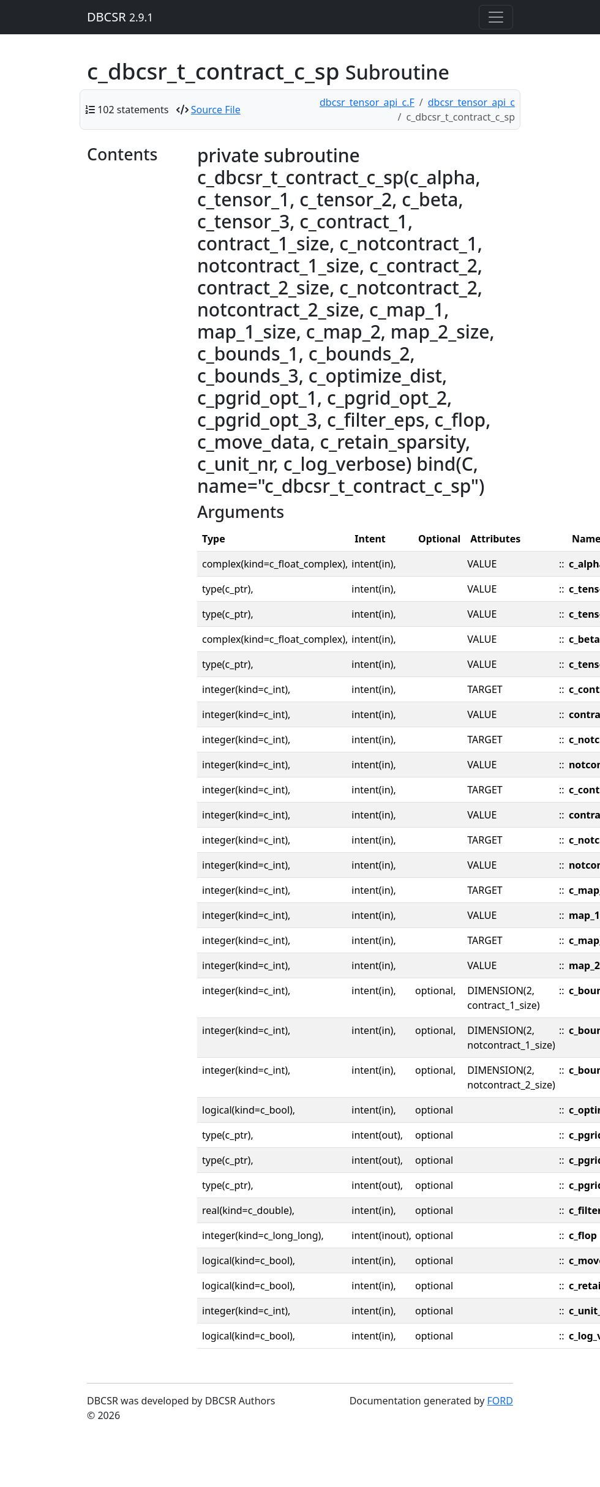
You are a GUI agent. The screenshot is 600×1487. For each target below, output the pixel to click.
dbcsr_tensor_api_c (471, 102)
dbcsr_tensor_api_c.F (367, 102)
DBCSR (120, 17)
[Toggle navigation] (496, 17)
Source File (216, 109)
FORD (500, 1400)
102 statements (132, 109)
